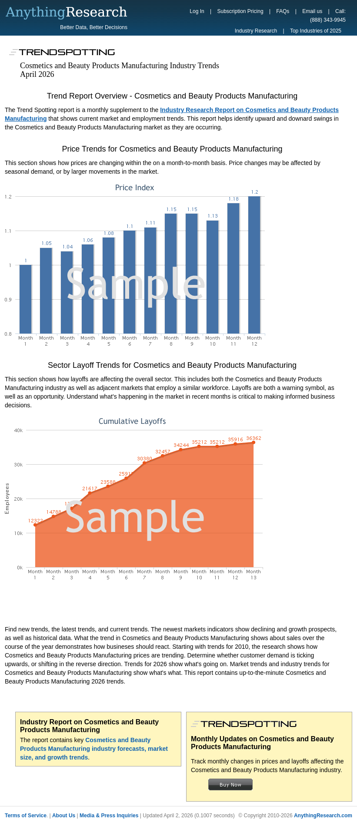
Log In (197, 11)
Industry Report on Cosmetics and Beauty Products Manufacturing (89, 725)
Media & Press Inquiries (109, 815)
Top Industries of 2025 (315, 31)
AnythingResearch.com (323, 815)
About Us (63, 815)
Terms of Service (26, 815)
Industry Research (256, 31)
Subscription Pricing (240, 11)
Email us (312, 11)
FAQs (282, 11)
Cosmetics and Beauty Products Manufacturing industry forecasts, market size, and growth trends (94, 749)
